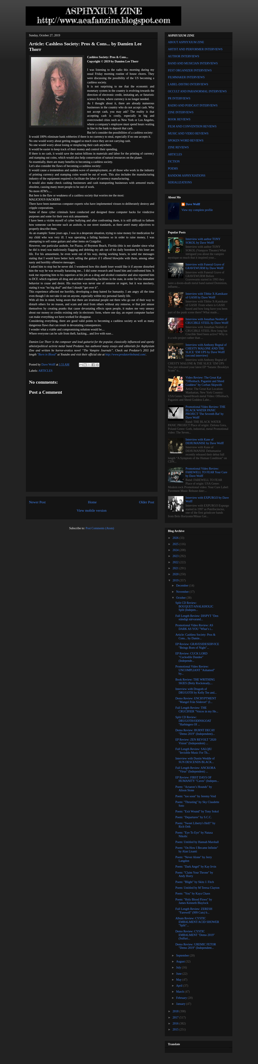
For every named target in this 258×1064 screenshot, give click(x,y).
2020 (175, 574)
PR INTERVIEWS (179, 98)
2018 (175, 1011)
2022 (175, 562)
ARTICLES (45, 370)
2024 (175, 550)
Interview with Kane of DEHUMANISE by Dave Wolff (205, 441)
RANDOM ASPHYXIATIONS (186, 175)
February (182, 997)
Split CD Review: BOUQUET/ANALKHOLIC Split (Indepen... (194, 606)
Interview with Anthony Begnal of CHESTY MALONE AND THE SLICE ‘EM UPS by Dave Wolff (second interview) (206, 350)
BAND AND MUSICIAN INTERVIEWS (193, 63)
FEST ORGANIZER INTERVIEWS (190, 70)
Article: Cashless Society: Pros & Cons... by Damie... (195, 636)
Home (92, 502)
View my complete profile (197, 210)
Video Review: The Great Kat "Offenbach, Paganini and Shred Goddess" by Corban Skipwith (205, 381)
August (181, 961)
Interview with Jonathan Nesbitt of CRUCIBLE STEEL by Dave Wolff (207, 321)
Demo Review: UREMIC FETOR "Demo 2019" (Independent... (195, 946)
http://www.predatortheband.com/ (125, 354)
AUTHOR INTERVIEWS (183, 56)
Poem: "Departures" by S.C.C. (193, 817)
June (179, 973)
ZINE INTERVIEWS (181, 112)
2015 (175, 1029)
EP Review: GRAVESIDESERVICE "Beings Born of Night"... (197, 646)
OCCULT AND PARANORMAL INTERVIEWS (197, 91)
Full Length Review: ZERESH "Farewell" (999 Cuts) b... (193, 910)
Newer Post (37, 502)
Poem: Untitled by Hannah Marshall (197, 842)
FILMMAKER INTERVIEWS (186, 77)
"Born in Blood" (47, 354)
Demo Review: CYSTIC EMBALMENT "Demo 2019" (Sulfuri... (195, 935)
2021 (175, 568)
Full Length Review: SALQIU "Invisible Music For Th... (193, 750)
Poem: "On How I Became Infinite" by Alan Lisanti (196, 849)
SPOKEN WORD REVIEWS (185, 140)
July (179, 967)
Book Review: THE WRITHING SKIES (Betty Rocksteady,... (195, 681)
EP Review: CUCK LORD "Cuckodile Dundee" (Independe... (191, 657)
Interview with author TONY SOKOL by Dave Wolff (203, 240)
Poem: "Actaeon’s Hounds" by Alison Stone (193, 788)
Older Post (146, 502)
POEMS (173, 168)
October (181, 597)
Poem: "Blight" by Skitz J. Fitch (194, 882)
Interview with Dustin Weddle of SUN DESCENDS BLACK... (195, 760)
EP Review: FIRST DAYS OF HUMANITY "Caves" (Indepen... (197, 779)
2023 (175, 556)
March (180, 991)
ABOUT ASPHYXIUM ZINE (186, 42)
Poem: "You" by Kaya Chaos (192, 893)
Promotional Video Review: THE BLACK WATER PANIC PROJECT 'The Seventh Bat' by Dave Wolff (205, 412)
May (179, 979)
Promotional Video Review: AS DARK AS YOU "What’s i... (194, 627)
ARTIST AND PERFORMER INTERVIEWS (195, 49)
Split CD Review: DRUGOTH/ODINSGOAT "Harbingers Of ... (193, 721)
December (182, 585)
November (183, 591)
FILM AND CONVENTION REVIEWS (192, 126)
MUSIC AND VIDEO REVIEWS (188, 133)
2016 (175, 1023)
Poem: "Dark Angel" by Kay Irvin (195, 866)
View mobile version (92, 510)
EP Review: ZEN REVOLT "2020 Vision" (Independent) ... (195, 741)
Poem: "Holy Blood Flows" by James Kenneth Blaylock (193, 901)
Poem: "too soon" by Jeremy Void (195, 796)
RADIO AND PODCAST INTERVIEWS (193, 105)
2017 (175, 1017)
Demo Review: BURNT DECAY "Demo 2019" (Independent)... (195, 732)
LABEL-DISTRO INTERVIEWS (188, 84)
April (179, 985)
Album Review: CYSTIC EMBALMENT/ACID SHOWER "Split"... (197, 922)
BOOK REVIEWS (179, 119)
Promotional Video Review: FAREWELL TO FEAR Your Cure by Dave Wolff (206, 472)
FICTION (174, 161)
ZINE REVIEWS (178, 147)
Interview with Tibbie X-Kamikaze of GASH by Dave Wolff (206, 295)
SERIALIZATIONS (180, 182)
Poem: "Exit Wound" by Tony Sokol (197, 811)
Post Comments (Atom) (100, 528)
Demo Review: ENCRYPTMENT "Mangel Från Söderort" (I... (195, 700)
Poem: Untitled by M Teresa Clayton (197, 887)
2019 (175, 580)
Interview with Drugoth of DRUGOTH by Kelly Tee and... (196, 690)
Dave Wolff (193, 204)
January (181, 1003)
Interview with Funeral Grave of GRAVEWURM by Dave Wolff (205, 266)
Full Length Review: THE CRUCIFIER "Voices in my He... (196, 709)
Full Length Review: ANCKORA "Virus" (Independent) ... (195, 769)
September (183, 955)
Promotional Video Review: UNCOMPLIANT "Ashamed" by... (195, 670)
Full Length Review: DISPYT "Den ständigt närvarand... (196, 617)
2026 (175, 537)
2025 (175, 544)
